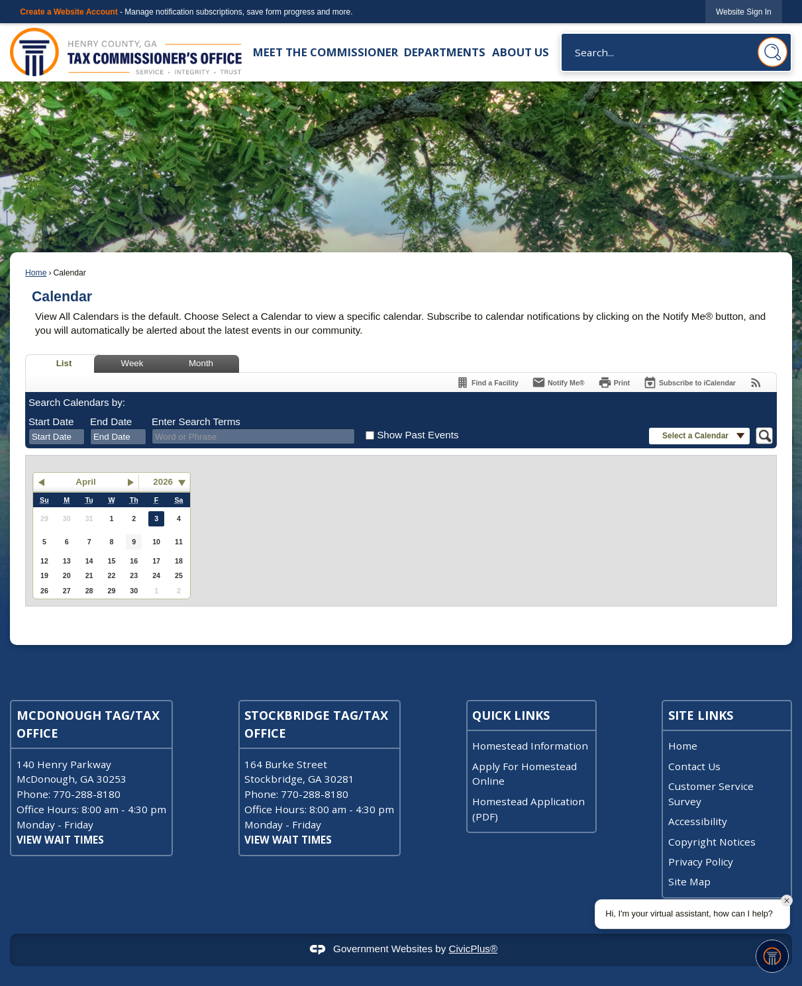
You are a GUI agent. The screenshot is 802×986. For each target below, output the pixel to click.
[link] (743, 11)
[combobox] (56, 437)
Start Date (51, 421)
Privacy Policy (700, 861)
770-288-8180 (87, 794)
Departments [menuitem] (444, 52)
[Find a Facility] (487, 382)
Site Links (700, 715)
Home (35, 272)
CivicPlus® (473, 948)
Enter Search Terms (196, 421)
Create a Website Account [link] (68, 12)
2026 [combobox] (163, 482)
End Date (111, 421)
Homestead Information (530, 745)
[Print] (614, 382)
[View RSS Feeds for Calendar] (756, 382)
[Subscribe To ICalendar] (689, 382)
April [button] (85, 482)
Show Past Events (417, 434)
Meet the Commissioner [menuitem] (325, 52)
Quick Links (511, 715)
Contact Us (694, 766)
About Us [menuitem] (520, 52)
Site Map (689, 881)
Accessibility (697, 821)
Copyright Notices (712, 841)
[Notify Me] (558, 382)
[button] (772, 52)
